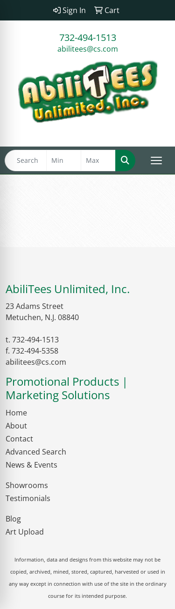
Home (16, 413)
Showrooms (27, 485)
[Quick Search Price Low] (63, 160)
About (16, 426)
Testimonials (28, 498)
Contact (19, 439)
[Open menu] (156, 160)
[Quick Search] (26, 160)
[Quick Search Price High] (98, 160)
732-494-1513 (87, 37)
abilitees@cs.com (87, 49)
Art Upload (25, 532)
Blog (13, 519)
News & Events (31, 465)
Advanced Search (36, 452)
